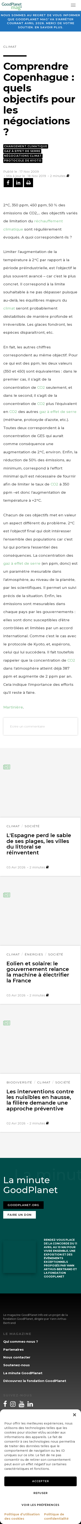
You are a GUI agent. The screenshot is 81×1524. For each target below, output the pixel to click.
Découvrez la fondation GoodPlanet (34, 1381)
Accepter (40, 1481)
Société (32, 826)
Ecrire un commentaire (27, 726)
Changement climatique (25, 146)
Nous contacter (16, 1357)
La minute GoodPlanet (22, 1373)
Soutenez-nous (16, 1365)
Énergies (34, 954)
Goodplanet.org (23, 1205)
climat (9, 308)
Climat (9, 47)
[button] (74, 1415)
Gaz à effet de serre (22, 151)
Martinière (13, 707)
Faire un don (20, 1214)
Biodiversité (19, 1082)
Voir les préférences (40, 1505)
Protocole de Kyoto (22, 160)
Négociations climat (23, 155)
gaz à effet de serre (57, 411)
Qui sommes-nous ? (20, 1341)
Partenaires (13, 1349)
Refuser (40, 1493)
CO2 (41, 387)
